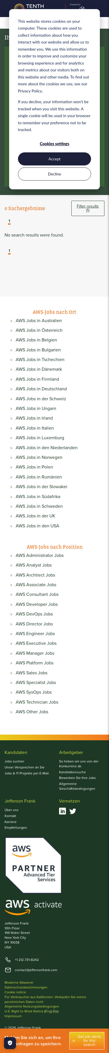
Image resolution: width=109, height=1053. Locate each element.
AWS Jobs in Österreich (39, 330)
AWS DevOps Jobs (34, 614)
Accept (55, 158)
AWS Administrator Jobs (40, 555)
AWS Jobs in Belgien (36, 340)
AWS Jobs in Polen (34, 467)
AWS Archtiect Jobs (35, 575)
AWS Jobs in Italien (35, 428)
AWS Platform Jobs (34, 663)
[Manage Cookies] (10, 1043)
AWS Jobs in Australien (39, 321)
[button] (5, 222)
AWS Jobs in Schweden (39, 506)
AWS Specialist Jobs (36, 682)
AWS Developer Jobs (37, 604)
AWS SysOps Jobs (34, 692)
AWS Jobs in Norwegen (39, 457)
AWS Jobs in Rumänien (39, 477)
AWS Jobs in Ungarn (36, 408)
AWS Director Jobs (34, 624)
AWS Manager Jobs (35, 653)
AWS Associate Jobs (36, 585)
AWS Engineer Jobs (35, 634)
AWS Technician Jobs (37, 702)
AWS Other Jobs (32, 712)
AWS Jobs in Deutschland (41, 389)
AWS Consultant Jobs (37, 594)
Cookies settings (54, 143)
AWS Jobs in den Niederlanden (47, 448)
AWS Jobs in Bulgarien (38, 350)
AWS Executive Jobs (36, 643)
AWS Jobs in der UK (35, 516)
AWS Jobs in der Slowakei (41, 487)
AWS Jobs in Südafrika (38, 497)
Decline (54, 173)
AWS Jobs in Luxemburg (40, 438)
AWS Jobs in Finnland (37, 379)
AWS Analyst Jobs (34, 565)
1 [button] (9, 221)
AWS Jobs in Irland (34, 418)
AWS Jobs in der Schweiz (41, 399)
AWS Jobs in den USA (37, 526)
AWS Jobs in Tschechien (40, 359)
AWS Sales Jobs (31, 673)
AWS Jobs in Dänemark (39, 369)
